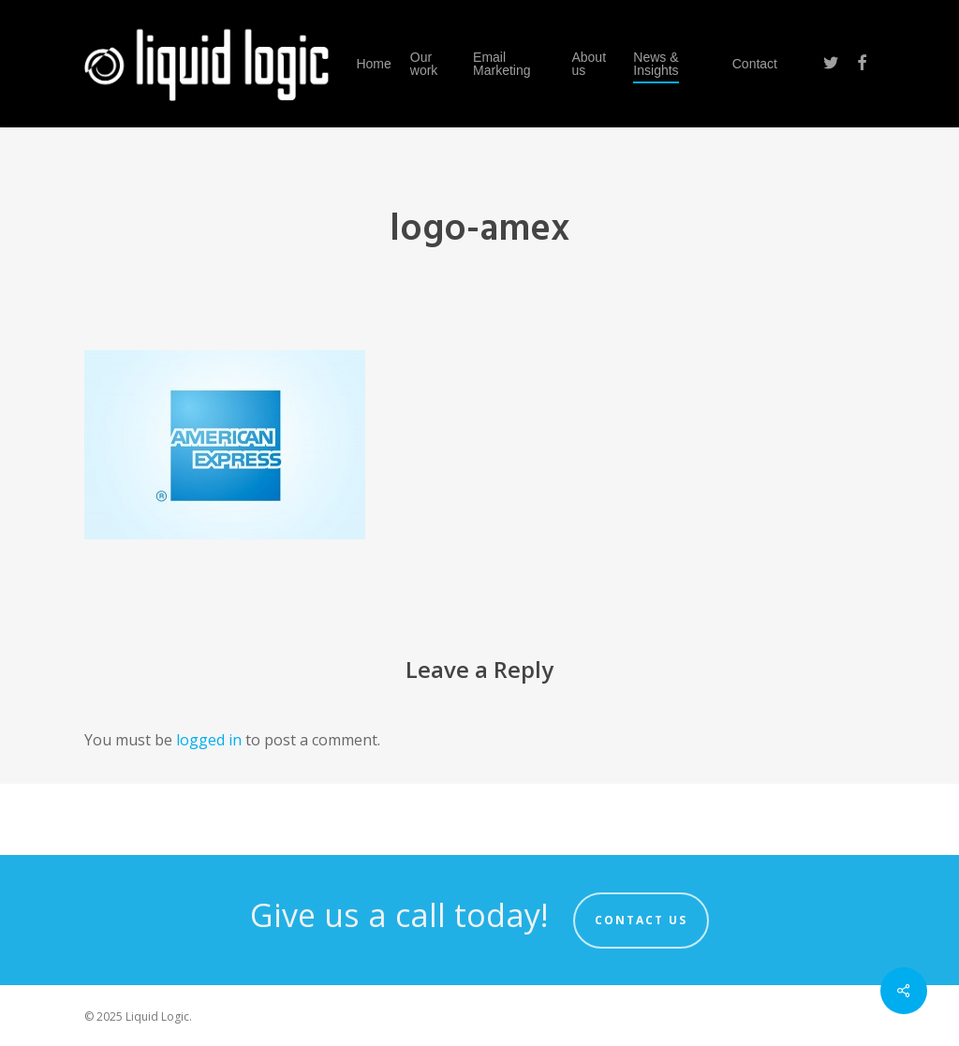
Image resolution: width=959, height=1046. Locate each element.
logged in (209, 739)
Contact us (641, 920)
